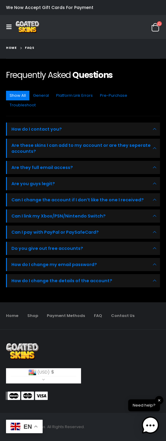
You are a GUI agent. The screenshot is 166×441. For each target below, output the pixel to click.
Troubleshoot (23, 105)
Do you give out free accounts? (47, 248)
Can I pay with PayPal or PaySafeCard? (55, 232)
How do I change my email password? (54, 265)
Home (12, 315)
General (41, 95)
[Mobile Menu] (11, 27)
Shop (32, 315)
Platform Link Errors (74, 95)
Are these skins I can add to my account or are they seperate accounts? (81, 148)
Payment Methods (66, 315)
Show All (18, 95)
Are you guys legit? (33, 184)
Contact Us (122, 315)
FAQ (98, 315)
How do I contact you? (36, 129)
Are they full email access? (42, 167)
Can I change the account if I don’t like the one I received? (77, 200)
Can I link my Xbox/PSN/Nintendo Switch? (58, 216)
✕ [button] (159, 400)
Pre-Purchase (113, 95)
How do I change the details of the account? (61, 281)
